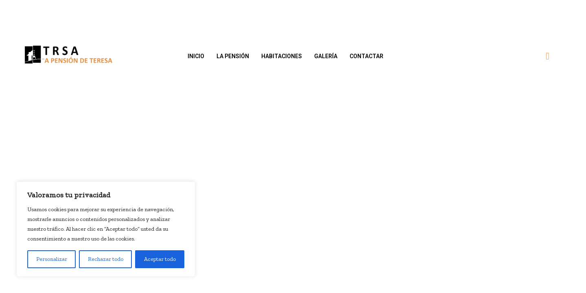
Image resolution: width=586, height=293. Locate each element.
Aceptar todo (160, 259)
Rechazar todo (105, 259)
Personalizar (51, 259)
